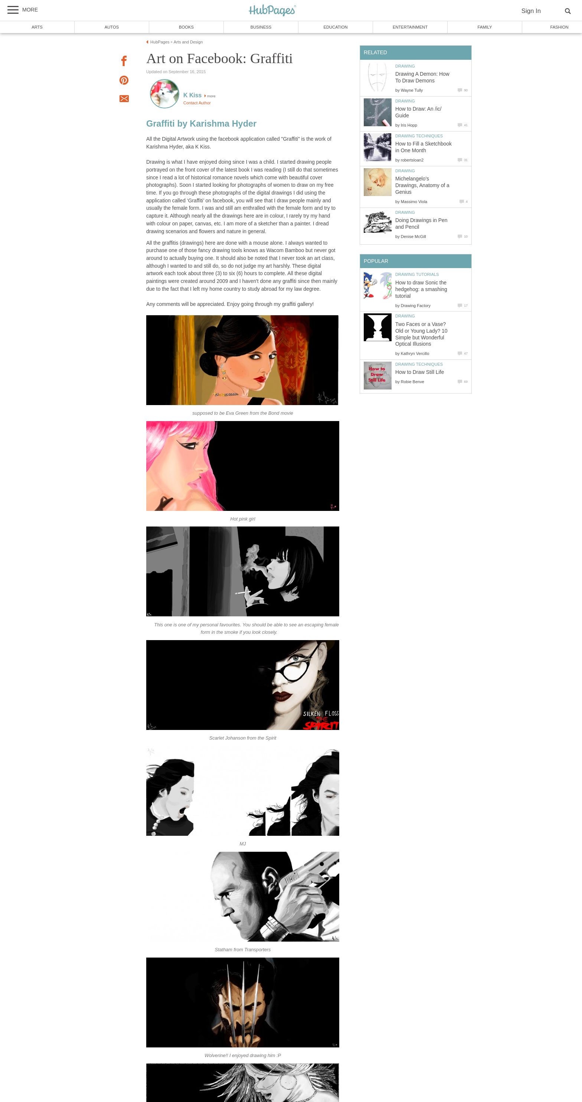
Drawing (405, 66)
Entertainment (410, 27)
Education (335, 27)
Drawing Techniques (419, 136)
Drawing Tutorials (417, 274)
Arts (37, 27)
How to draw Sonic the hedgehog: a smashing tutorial (421, 289)
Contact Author (197, 103)
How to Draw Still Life (419, 372)
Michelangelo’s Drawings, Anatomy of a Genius (422, 185)
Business (261, 27)
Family (485, 27)
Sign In (531, 10)
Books (186, 27)
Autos (112, 27)
